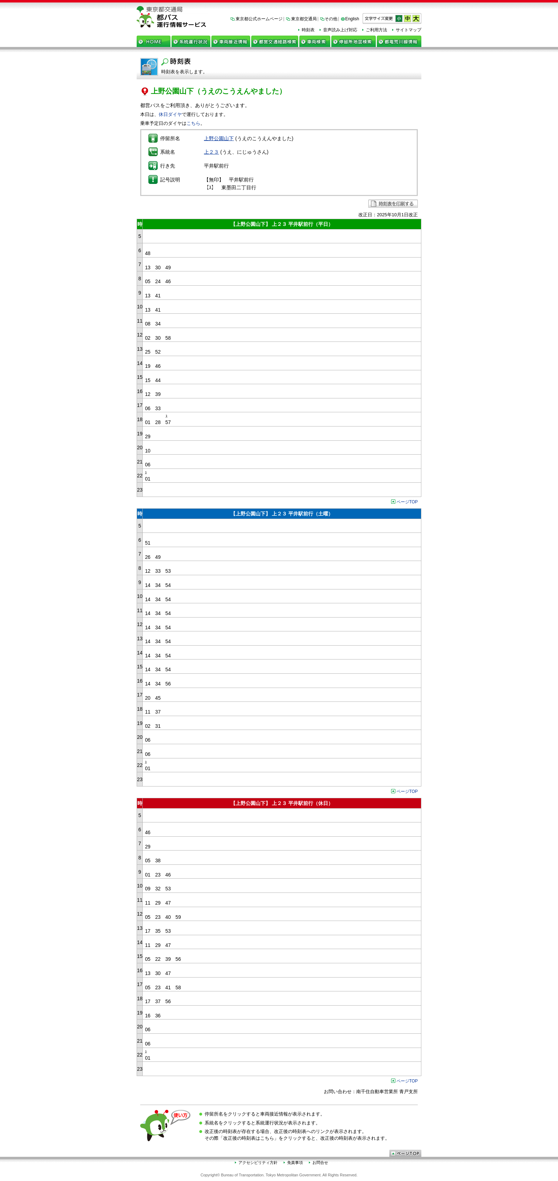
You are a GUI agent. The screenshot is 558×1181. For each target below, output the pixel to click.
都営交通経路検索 (274, 41)
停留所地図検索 (353, 41)
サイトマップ (408, 29)
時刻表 (308, 29)
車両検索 (314, 41)
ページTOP (407, 501)
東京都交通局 (304, 18)
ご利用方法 (376, 29)
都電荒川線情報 (399, 41)
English (352, 18)
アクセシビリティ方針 (258, 1162)
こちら (193, 123)
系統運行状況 (191, 41)
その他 (331, 18)
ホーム (153, 41)
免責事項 (295, 1162)
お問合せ (320, 1162)
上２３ (211, 152)
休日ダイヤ (170, 114)
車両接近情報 (230, 41)
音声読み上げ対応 (340, 29)
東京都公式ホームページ (259, 18)
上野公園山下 (219, 138)
